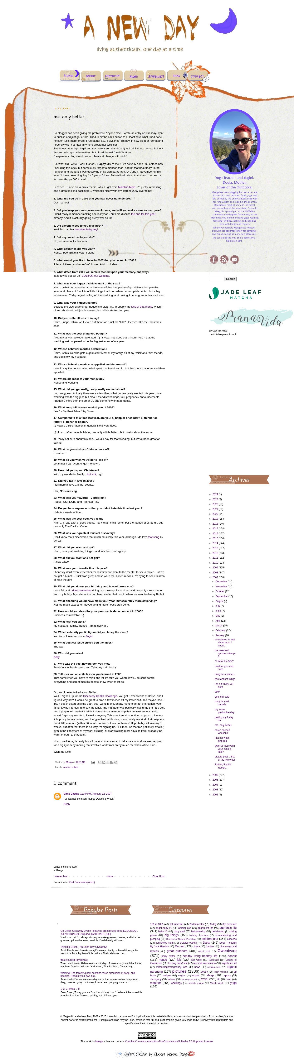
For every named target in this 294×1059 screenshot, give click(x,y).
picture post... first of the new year (225, 758)
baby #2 (162, 931)
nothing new (213, 967)
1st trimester (176, 924)
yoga (233, 983)
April (218, 620)
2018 (215, 523)
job (179, 959)
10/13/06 (87, 275)
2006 (215, 775)
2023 (215, 499)
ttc (218, 979)
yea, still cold (222, 696)
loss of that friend (141, 306)
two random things (225, 679)
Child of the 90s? (224, 661)
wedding (104, 275)
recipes (167, 975)
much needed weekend (222, 732)
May (218, 615)
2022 (215, 504)
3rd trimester (229, 924)
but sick (91, 474)
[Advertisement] (223, 405)
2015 (215, 538)
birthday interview (199, 935)
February (220, 630)
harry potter (168, 956)
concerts (232, 939)
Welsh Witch (217, 983)
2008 (215, 572)
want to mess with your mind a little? (225, 748)
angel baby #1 (164, 927)
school (196, 975)
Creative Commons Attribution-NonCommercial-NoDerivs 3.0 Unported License (169, 1041)
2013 (215, 548)
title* (217, 691)
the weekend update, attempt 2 (225, 653)
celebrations (210, 938)
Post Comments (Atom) (82, 882)
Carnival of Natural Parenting (181, 939)
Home (110, 876)
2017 (215, 528)
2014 (215, 543)
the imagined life (189, 979)
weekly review (196, 983)
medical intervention (204, 963)
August (219, 601)
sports (227, 975)
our (96, 275)
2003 (215, 789)
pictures (179, 971)
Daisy (206, 942)
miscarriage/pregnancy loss (171, 967)
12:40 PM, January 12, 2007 (96, 793)
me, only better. (223, 725)
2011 (215, 557)
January (220, 635)
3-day (213, 924)
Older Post (158, 876)
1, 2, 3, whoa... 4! (70, 988)
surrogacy (155, 979)
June (218, 611)
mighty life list (229, 963)
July (218, 606)
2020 (215, 513)
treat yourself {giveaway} (74, 959)
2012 (215, 553)
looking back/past (177, 963)
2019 (215, 518)
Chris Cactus (71, 793)
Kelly (56, 657)
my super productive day (224, 711)
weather (155, 983)
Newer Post (61, 876)
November (221, 586)
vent (228, 979)
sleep (210, 975)
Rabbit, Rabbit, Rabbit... (223, 766)
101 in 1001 (157, 924)
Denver (180, 946)
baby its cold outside (222, 703)
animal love (184, 927)
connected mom (164, 942)
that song (153, 537)
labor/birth (214, 960)
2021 (215, 509)
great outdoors (177, 951)
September (221, 596)
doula (196, 946)
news (197, 967)
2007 (215, 577)
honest (232, 956)
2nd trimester (197, 924)
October (220, 591)
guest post (204, 951)
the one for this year (143, 214)
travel (204, 979)
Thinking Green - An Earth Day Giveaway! (83, 946)
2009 (215, 567)
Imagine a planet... (225, 674)
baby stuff (179, 931)
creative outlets (70, 767)
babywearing (198, 931)
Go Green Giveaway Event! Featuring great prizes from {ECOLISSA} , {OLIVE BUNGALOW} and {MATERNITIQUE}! (99, 932)
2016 (215, 533)
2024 (215, 494)
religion (182, 975)
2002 (215, 794)
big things (172, 935)
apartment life (205, 927)
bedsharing (218, 931)
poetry (204, 971)
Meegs (99, 1041)
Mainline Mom (126, 187)
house (163, 959)
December (221, 581)
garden (210, 946)
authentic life (228, 927)
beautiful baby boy (86, 229)
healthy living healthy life (199, 956)
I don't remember (81, 590)
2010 (215, 562)
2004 (215, 784)
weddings (176, 983)
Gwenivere (227, 950)
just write (196, 959)
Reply (67, 804)
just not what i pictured (222, 739)
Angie (89, 636)
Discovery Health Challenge (100, 696)
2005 (215, 779)
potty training (221, 972)
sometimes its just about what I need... (225, 642)
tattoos (171, 979)
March (219, 625)
